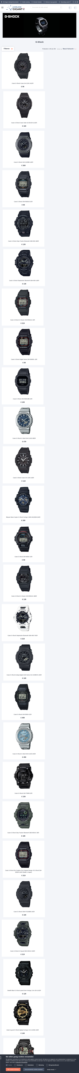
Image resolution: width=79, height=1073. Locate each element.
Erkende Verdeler (37, 2)
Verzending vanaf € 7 (66, 2)
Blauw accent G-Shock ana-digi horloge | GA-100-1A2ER (38, 819)
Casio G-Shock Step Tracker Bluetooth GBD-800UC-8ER (38, 936)
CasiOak (10, 60)
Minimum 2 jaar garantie (51, 2)
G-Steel (10, 57)
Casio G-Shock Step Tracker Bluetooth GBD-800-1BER (38, 159)
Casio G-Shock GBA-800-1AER (64, 820)
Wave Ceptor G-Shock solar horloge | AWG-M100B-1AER (38, 858)
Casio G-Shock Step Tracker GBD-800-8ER (38, 742)
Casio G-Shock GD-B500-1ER (64, 743)
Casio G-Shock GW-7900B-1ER (38, 432)
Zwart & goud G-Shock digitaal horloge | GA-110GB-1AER (38, 547)
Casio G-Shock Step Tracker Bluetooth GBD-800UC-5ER (64, 781)
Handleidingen (35, 1032)
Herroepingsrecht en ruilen (19, 1040)
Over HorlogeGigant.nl (53, 1032)
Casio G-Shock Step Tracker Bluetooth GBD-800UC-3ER (64, 431)
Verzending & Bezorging (18, 1032)
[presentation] (2, 2)
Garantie (33, 1037)
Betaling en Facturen (17, 1034)
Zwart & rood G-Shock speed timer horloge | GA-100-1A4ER (64, 897)
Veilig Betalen (15, 1037)
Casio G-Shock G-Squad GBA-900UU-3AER (38, 509)
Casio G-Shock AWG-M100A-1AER (64, 976)
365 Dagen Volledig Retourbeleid (10, 2)
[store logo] (15, 7)
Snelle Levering (26, 2)
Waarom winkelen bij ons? (54, 1037)
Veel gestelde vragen (53, 1034)
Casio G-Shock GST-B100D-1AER (38, 665)
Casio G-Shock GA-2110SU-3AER (64, 665)
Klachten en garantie (17, 1042)
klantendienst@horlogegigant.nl (26, 1051)
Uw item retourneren (36, 1034)
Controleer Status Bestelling (55, 1040)
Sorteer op (59, 49)
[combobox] (46, 7)
